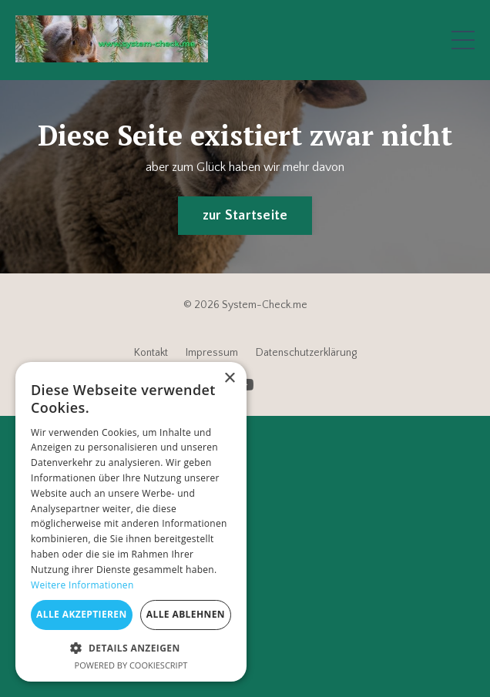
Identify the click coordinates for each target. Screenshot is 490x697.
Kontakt (151, 353)
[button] (131, 647)
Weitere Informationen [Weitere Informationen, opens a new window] (82, 584)
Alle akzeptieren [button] (81, 614)
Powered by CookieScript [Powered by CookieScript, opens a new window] (131, 665)
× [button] (229, 378)
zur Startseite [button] (245, 215)
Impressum (212, 353)
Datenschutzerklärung (306, 353)
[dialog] (131, 522)
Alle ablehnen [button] (185, 614)
